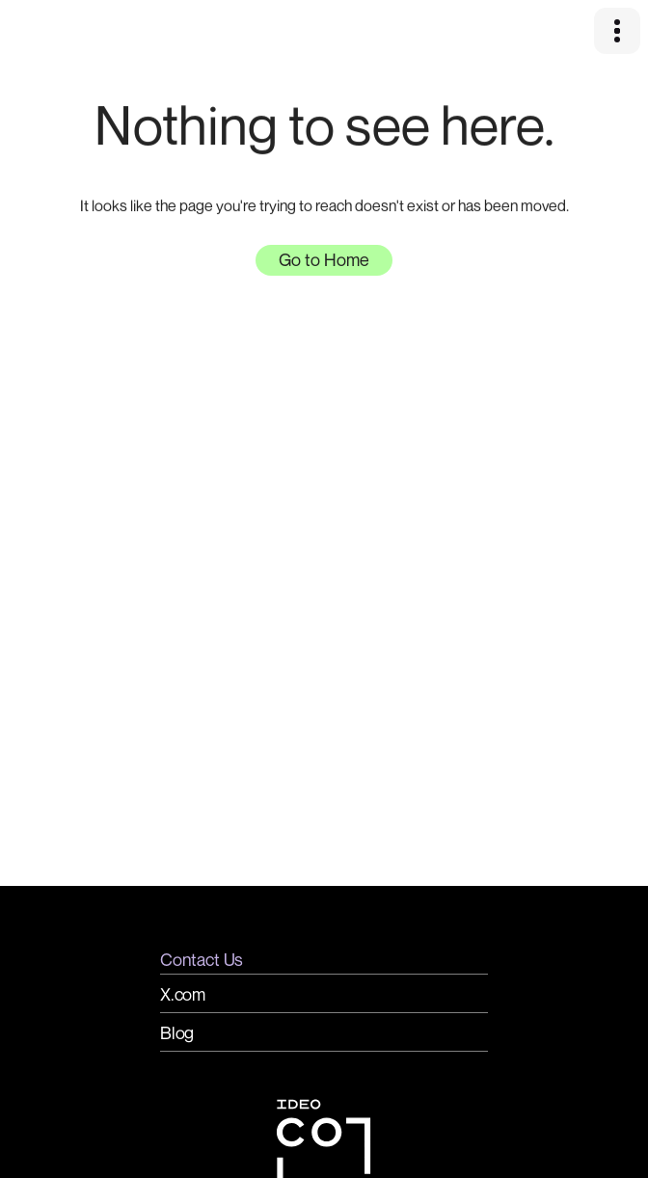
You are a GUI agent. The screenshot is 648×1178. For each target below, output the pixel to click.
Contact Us (201, 959)
